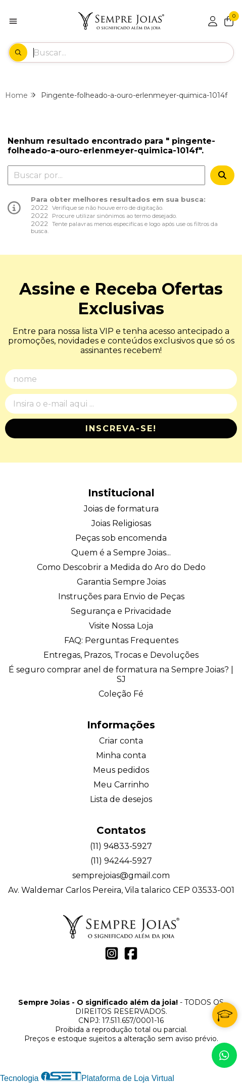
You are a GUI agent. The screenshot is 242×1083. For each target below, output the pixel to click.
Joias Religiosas (121, 523)
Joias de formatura (121, 509)
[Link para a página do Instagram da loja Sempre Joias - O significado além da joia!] (112, 953)
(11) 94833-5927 (121, 846)
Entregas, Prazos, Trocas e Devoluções (121, 655)
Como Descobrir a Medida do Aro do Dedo (121, 567)
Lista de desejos (121, 799)
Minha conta (121, 755)
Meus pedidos (121, 770)
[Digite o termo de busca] (133, 52)
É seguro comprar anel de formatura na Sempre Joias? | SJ (121, 674)
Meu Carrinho (121, 784)
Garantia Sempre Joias (121, 582)
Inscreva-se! (121, 428)
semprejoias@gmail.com (121, 875)
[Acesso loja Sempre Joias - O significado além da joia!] (213, 21)
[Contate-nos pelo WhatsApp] (224, 1055)
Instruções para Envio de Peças (121, 596)
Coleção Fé (121, 694)
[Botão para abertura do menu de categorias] (13, 21)
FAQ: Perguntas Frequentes (121, 640)
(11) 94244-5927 (121, 861)
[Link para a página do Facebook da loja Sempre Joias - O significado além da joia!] (131, 953)
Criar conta (121, 741)
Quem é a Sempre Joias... (121, 552)
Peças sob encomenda (121, 538)
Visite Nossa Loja (121, 626)
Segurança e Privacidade (121, 611)
